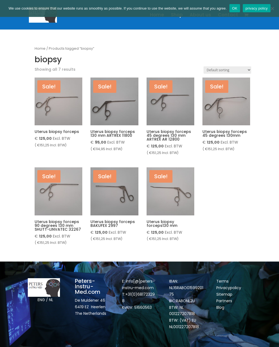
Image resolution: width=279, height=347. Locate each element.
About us (200, 15)
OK (234, 8)
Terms (222, 281)
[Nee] (272, 8)
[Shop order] (227, 70)
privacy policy (256, 8)
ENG (41, 299)
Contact (228, 15)
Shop (177, 15)
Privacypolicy (228, 287)
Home (157, 15)
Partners (224, 301)
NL (51, 299)
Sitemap (224, 294)
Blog (220, 307)
